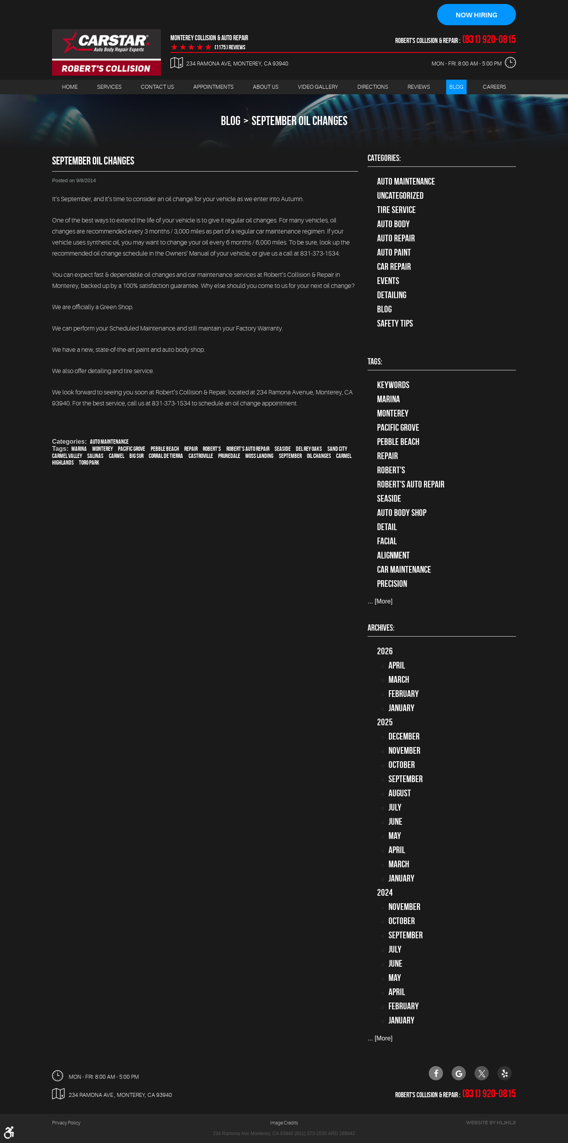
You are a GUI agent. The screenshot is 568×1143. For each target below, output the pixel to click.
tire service (396, 210)
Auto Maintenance (109, 442)
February (404, 694)
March (399, 680)
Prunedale (229, 456)
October (402, 765)
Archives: (381, 628)
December (404, 737)
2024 (385, 893)
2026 (385, 651)
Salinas (95, 456)
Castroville (201, 456)
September (290, 456)
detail (387, 527)
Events (388, 281)
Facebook (436, 1073)
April (397, 666)
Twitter (482, 1073)
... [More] (380, 601)
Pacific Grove (131, 449)
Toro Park (89, 462)
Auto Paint (394, 253)
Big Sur (136, 456)
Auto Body (393, 224)
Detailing (391, 295)
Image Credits (284, 1123)
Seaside (283, 449)
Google (459, 1073)
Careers (494, 87)
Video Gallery (318, 87)
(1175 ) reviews (230, 48)
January (402, 708)
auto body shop (401, 513)
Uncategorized (400, 196)
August (400, 793)
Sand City (337, 449)
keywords (393, 385)
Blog (456, 87)
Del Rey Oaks (309, 449)
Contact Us (157, 87)
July (395, 808)
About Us (265, 87)
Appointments (213, 87)
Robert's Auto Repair (247, 449)
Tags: (375, 361)
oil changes (319, 456)
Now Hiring (476, 15)
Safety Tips (395, 324)
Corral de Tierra (166, 456)
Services (109, 87)
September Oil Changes (300, 121)
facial (387, 541)
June (395, 822)
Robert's (212, 449)
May (395, 836)
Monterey (102, 449)
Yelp (504, 1073)
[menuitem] (70, 87)
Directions (372, 87)
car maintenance (404, 570)
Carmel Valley (67, 456)
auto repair (396, 238)
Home (70, 87)
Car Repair (394, 267)
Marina (79, 449)
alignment (393, 556)
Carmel (116, 456)
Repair (191, 449)
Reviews (418, 87)
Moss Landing (259, 456)
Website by (490, 1123)
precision (392, 584)
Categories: (384, 158)
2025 (385, 722)
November (404, 751)
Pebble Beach (165, 449)
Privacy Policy (66, 1123)
